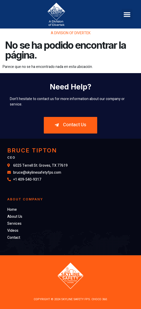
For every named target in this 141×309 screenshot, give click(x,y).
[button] (127, 14)
